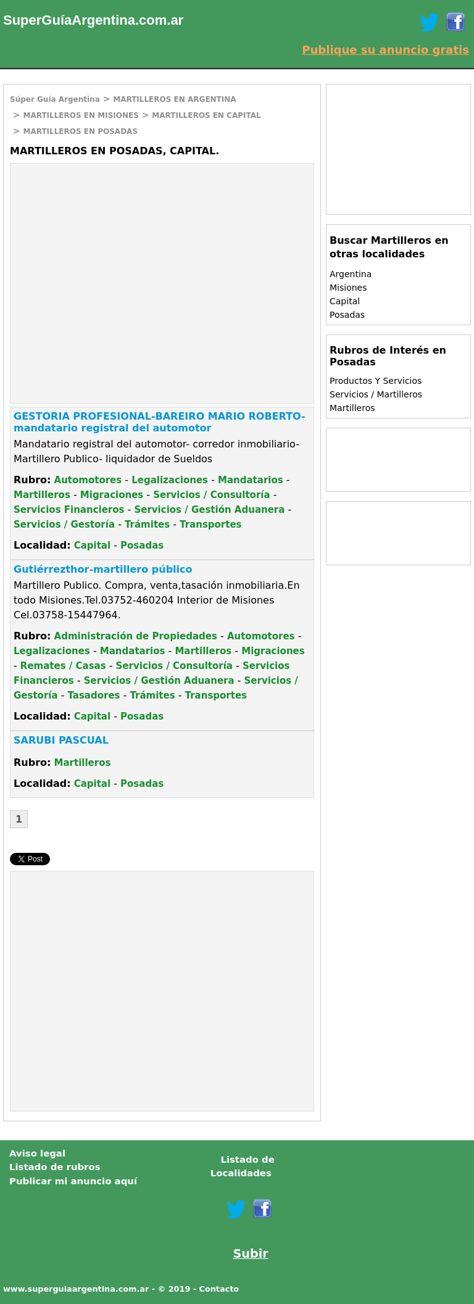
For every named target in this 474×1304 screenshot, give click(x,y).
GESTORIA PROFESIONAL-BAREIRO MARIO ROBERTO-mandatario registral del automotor (160, 422)
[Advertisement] (114, 253)
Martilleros (42, 494)
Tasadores (94, 695)
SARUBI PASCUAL (61, 740)
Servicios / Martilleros (376, 394)
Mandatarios (250, 480)
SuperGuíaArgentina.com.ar (93, 20)
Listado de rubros (55, 1167)
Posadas (142, 545)
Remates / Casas (63, 665)
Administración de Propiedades (135, 636)
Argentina (351, 274)
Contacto (219, 1289)
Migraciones (111, 494)
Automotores (88, 480)
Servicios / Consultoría (211, 494)
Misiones (348, 288)
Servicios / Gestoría (64, 524)
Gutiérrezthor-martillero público (103, 569)
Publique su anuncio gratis (385, 49)
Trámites (147, 524)
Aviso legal (37, 1153)
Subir (250, 1254)
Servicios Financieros (69, 509)
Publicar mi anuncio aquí (73, 1181)
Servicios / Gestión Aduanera (209, 509)
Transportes (210, 524)
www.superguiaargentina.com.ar (76, 1289)
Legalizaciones (169, 480)
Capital (92, 545)
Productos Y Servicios (376, 381)
